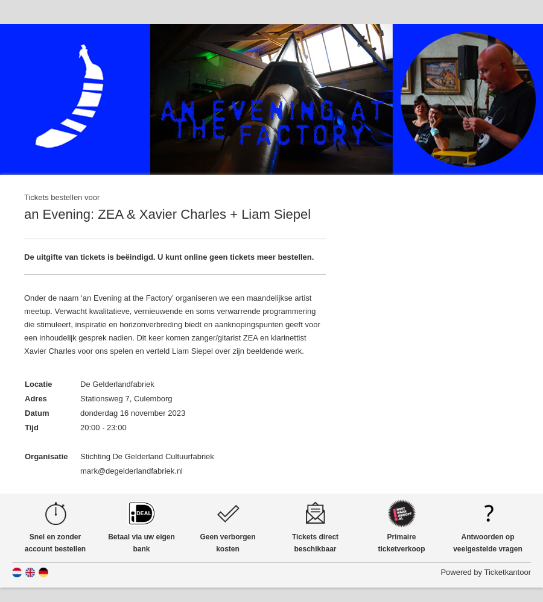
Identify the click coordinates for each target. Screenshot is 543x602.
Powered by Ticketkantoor (485, 572)
